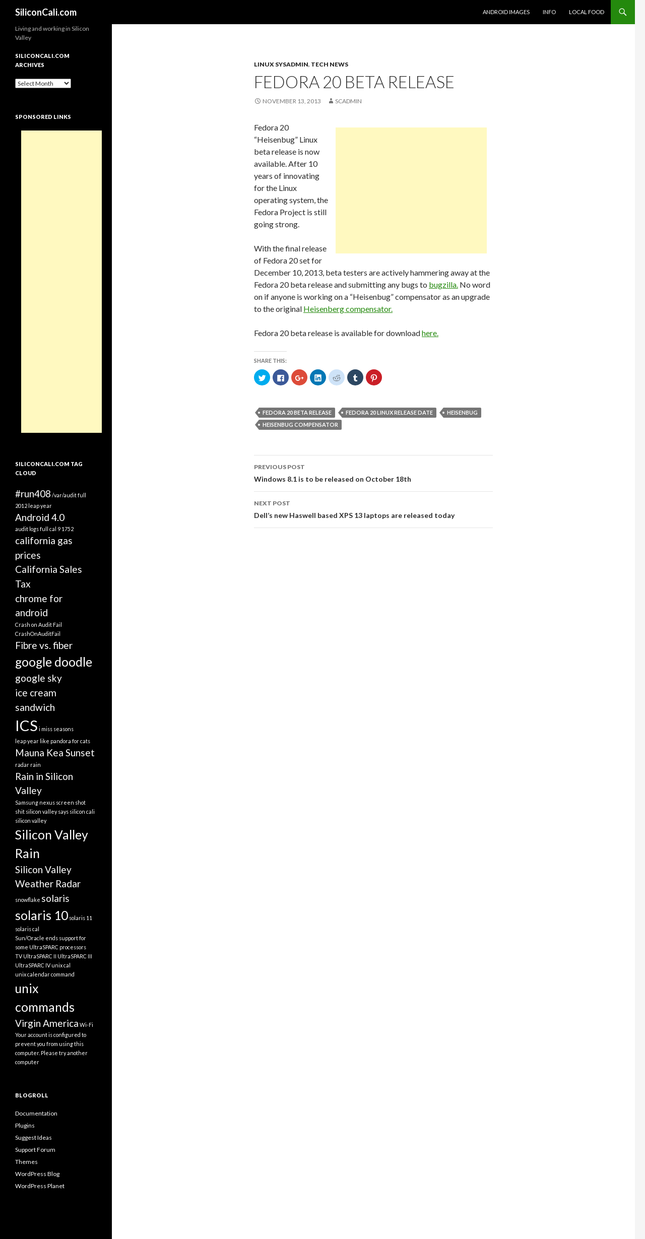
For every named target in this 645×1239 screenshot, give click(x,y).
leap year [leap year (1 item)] (27, 741)
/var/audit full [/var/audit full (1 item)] (69, 495)
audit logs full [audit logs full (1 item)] (31, 529)
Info (549, 12)
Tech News (329, 64)
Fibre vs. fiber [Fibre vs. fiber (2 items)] (44, 645)
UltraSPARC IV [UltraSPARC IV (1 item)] (32, 965)
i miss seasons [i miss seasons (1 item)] (56, 729)
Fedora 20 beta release (297, 412)
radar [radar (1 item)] (22, 764)
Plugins (25, 1125)
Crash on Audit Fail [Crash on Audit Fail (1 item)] (38, 624)
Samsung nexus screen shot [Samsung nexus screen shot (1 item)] (50, 802)
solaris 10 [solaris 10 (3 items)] (41, 915)
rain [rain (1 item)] (35, 764)
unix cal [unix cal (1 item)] (61, 965)
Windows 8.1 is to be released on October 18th (373, 472)
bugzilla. (443, 284)
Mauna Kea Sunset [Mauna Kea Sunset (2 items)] (55, 752)
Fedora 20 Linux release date (389, 412)
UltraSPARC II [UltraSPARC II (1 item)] (39, 956)
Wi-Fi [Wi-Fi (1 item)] (86, 1024)
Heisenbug (462, 412)
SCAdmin (348, 101)
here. (430, 333)
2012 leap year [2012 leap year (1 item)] (33, 505)
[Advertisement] (411, 190)
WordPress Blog (37, 1174)
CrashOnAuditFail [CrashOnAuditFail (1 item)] (37, 633)
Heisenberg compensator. (348, 308)
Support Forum (35, 1149)
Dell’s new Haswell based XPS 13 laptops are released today (373, 508)
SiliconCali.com (46, 12)
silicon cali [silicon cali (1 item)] (82, 811)
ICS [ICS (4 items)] (26, 725)
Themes (26, 1161)
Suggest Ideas (33, 1137)
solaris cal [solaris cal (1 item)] (27, 929)
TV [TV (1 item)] (18, 956)
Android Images (506, 12)
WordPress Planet (39, 1186)
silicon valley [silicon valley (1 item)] (30, 820)
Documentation (36, 1113)
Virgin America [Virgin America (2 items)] (47, 1023)
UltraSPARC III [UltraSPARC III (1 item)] (74, 956)
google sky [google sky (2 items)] (38, 678)
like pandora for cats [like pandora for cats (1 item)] (65, 741)
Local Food (586, 12)
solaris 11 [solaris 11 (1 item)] (80, 918)
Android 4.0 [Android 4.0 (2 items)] (39, 517)
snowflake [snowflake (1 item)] (27, 899)
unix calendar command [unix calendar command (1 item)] (45, 974)
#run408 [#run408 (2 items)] (33, 493)
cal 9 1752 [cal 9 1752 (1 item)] (61, 529)
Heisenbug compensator (300, 424)
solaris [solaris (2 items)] (55, 898)
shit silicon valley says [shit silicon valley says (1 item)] (42, 811)
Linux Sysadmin (281, 64)
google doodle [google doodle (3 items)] (53, 662)
